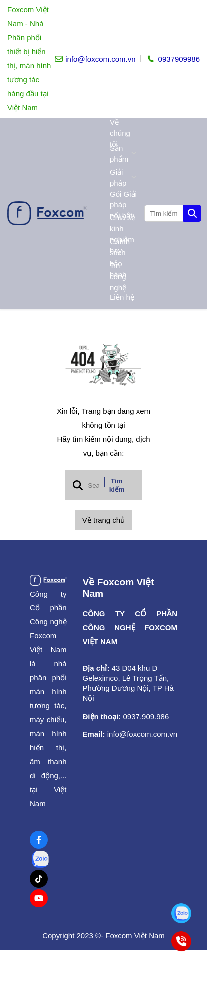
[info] (95, 59)
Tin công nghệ (118, 277)
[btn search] (192, 213)
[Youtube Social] (39, 898)
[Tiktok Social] (39, 879)
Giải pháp (123, 177)
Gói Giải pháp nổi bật (123, 205)
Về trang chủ (103, 520)
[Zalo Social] (40, 859)
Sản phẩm (123, 153)
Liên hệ (122, 297)
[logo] (47, 213)
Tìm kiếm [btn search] (117, 485)
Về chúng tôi (120, 133)
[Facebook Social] (39, 840)
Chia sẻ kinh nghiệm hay (122, 234)
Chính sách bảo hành (120, 258)
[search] (172, 213)
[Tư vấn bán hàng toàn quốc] (181, 913)
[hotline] (173, 59)
